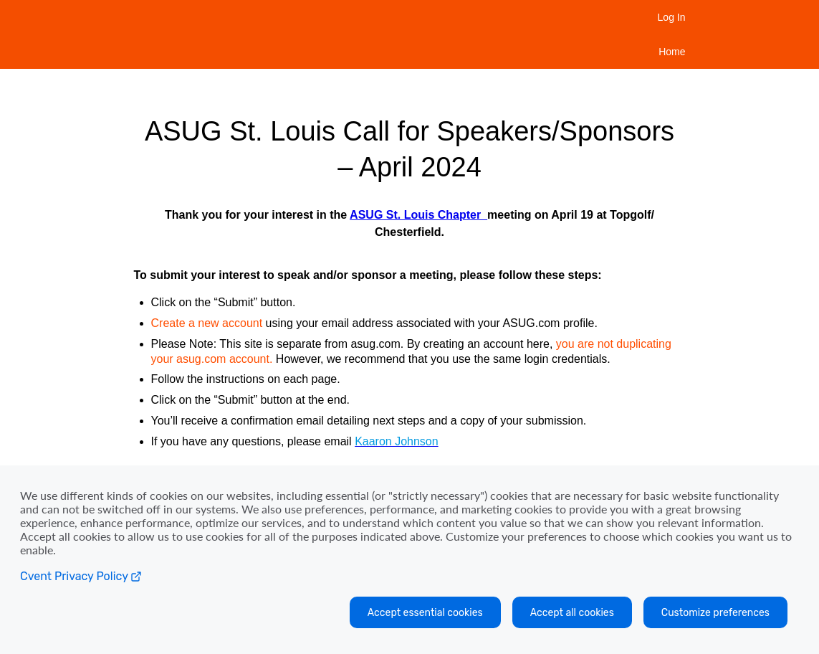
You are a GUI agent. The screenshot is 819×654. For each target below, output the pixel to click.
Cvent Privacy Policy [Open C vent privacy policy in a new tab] (81, 576)
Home (671, 51)
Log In (672, 17)
